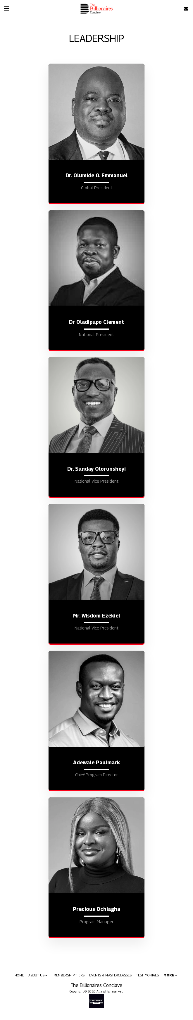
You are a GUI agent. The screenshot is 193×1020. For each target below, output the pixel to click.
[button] (6, 8)
